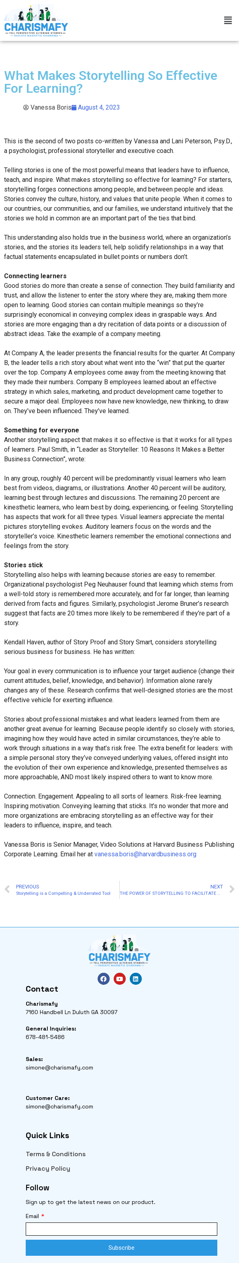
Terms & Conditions (56, 1154)
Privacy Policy (48, 1168)
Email (33, 1216)
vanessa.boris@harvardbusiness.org (145, 854)
